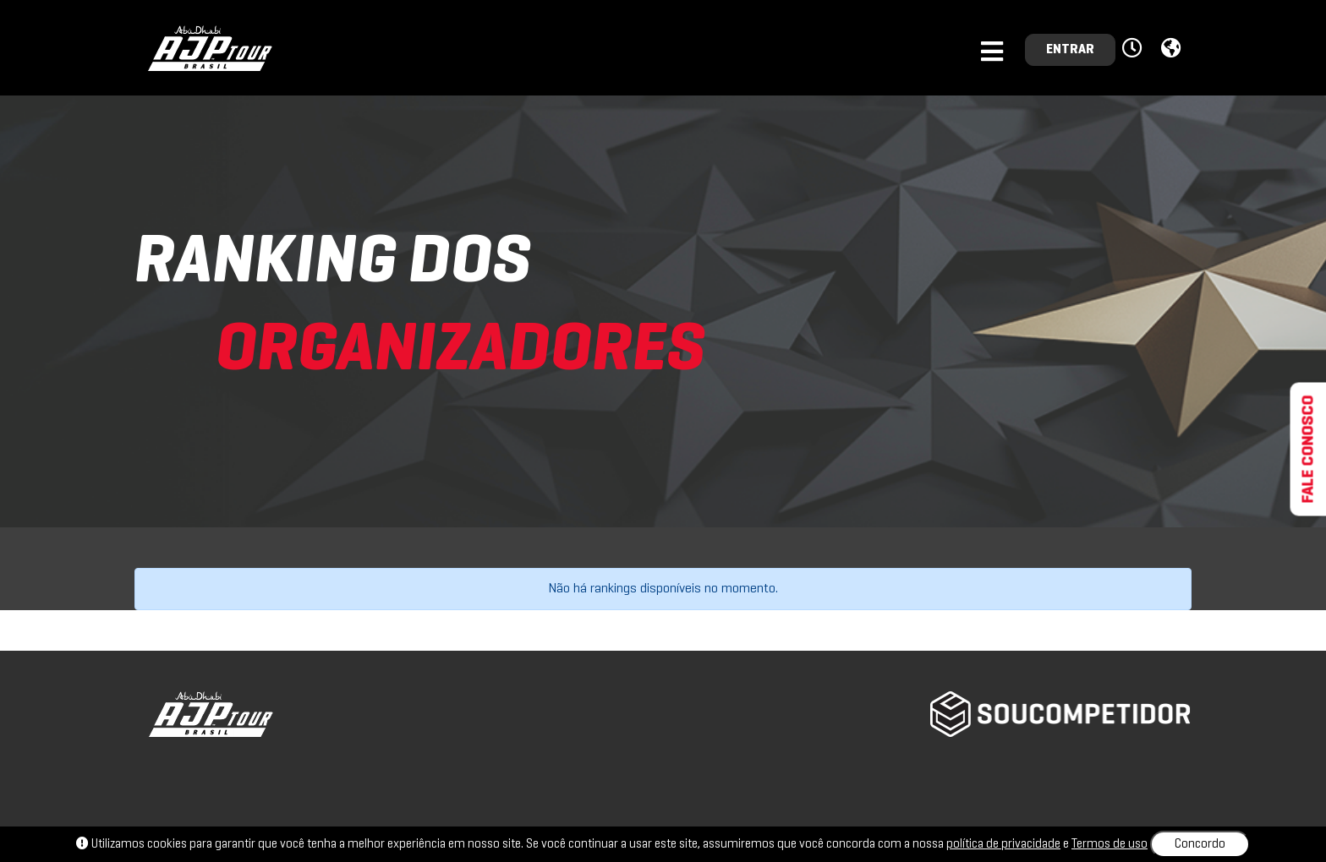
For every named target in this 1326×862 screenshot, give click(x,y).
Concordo (1200, 844)
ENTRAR (1070, 50)
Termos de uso (1109, 844)
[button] (1134, 49)
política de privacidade (1003, 844)
